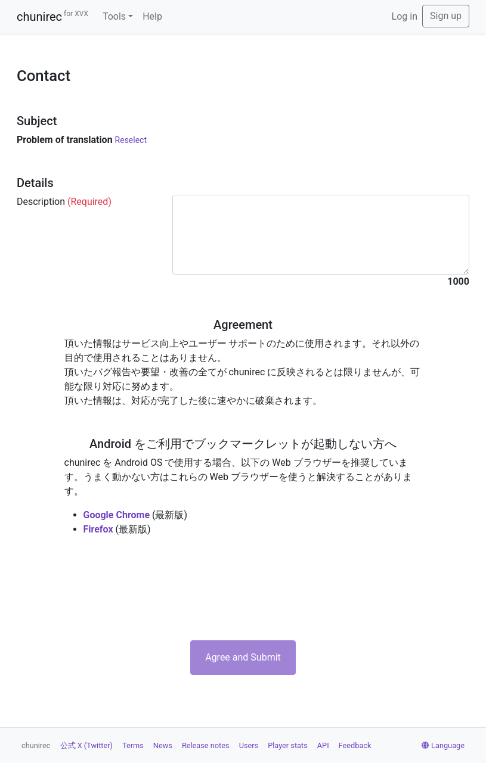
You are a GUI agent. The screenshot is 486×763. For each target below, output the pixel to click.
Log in (404, 16)
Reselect (131, 140)
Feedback (355, 745)
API (323, 745)
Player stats (288, 745)
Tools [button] (114, 16)
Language (443, 745)
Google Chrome (116, 515)
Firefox (98, 529)
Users (249, 745)
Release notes (206, 745)
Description (64, 201)
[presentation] (243, 588)
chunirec (52, 17)
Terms (133, 745)
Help (152, 16)
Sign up (446, 15)
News (162, 745)
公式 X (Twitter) (86, 745)
